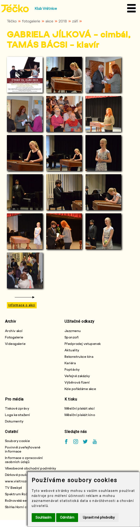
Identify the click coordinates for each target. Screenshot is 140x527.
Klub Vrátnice (46, 8)
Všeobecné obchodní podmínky (30, 468)
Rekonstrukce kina (79, 356)
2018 (63, 21)
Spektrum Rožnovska (22, 494)
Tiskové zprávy (17, 408)
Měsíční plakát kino (80, 415)
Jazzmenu (73, 331)
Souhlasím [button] (43, 517)
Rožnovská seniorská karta (26, 500)
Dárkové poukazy (18, 475)
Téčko (12, 21)
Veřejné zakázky (77, 376)
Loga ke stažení (17, 415)
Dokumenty (14, 421)
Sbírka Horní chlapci (20, 507)
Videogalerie (15, 344)
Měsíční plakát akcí (80, 408)
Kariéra (70, 363)
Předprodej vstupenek (83, 344)
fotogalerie (31, 21)
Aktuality (72, 350)
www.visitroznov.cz (21, 481)
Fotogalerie (14, 337)
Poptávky (72, 369)
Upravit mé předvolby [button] (99, 517)
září (75, 21)
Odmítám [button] (67, 517)
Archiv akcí (14, 331)
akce (49, 21)
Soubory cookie (17, 441)
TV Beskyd (13, 487)
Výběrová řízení (77, 382)
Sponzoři (72, 337)
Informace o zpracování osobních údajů (24, 460)
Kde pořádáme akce (80, 389)
